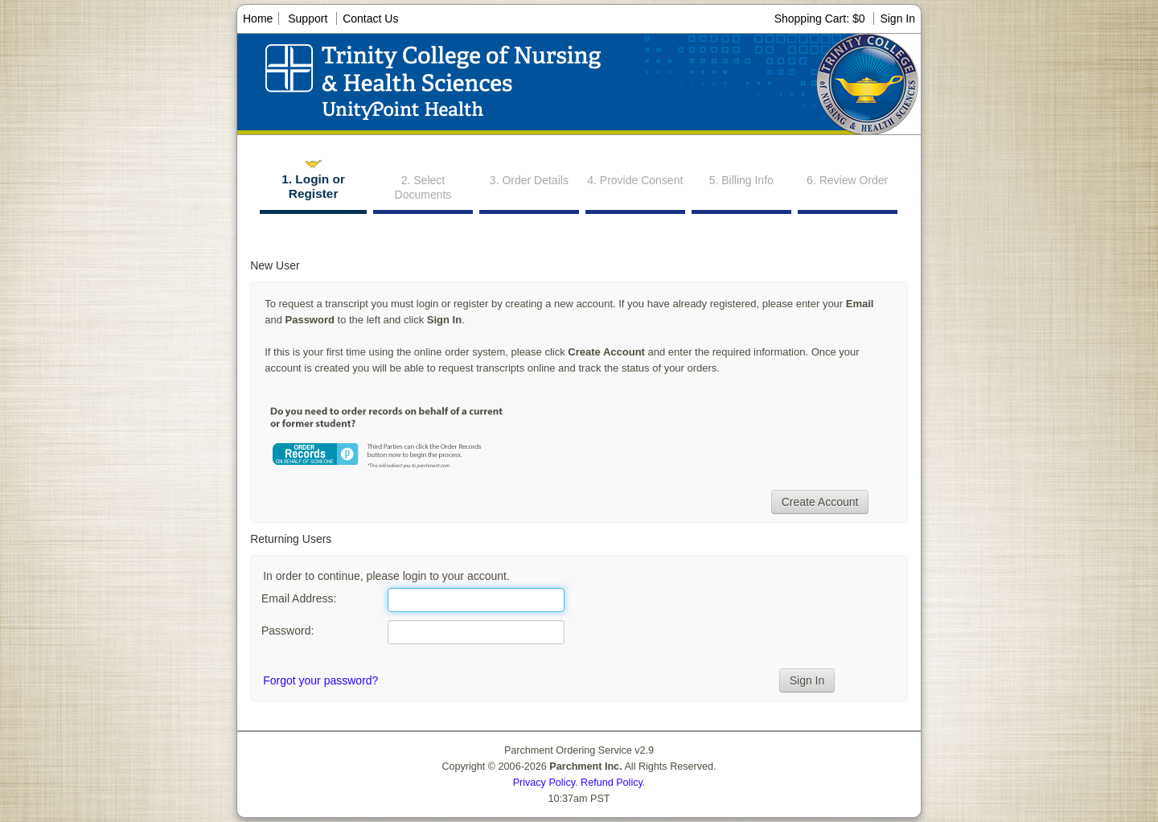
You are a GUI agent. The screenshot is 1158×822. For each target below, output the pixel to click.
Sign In (897, 18)
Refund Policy (612, 782)
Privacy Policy (544, 782)
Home (258, 18)
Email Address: (298, 598)
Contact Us (370, 18)
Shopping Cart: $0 (821, 18)
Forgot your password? (320, 680)
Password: (287, 630)
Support (307, 18)
